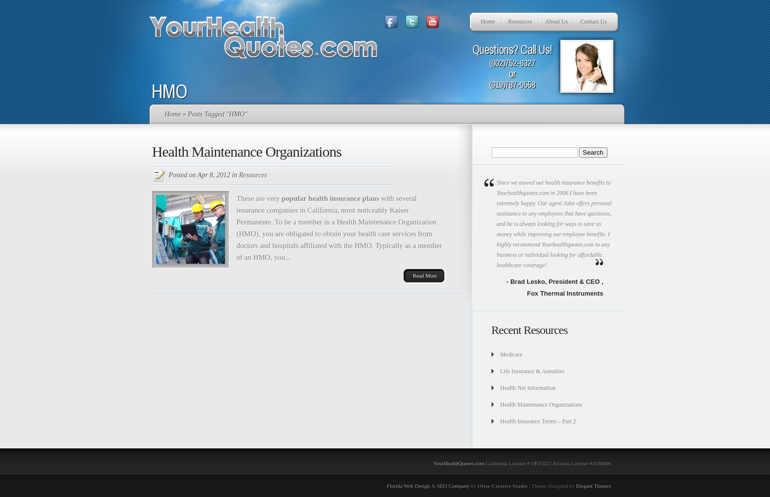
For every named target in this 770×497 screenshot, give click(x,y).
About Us (556, 21)
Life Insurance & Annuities (532, 371)
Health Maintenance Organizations (247, 151)
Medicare (511, 354)
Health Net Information (528, 388)
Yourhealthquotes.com (568, 244)
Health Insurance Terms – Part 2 (538, 421)
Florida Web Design (408, 486)
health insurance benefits (575, 182)
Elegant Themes (593, 486)
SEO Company (453, 486)
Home (488, 21)
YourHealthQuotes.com (458, 463)
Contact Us (593, 21)
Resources (520, 21)
